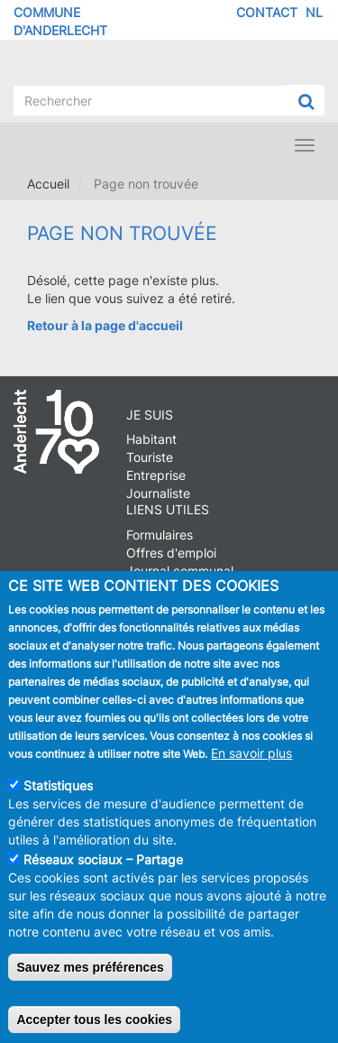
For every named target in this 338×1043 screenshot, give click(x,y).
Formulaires (159, 534)
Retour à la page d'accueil (105, 325)
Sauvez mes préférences (89, 981)
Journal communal (179, 570)
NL (314, 12)
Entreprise (156, 475)
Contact (266, 12)
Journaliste (158, 493)
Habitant (151, 439)
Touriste (149, 457)
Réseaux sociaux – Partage (103, 873)
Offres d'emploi (171, 552)
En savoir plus (251, 766)
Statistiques (58, 799)
